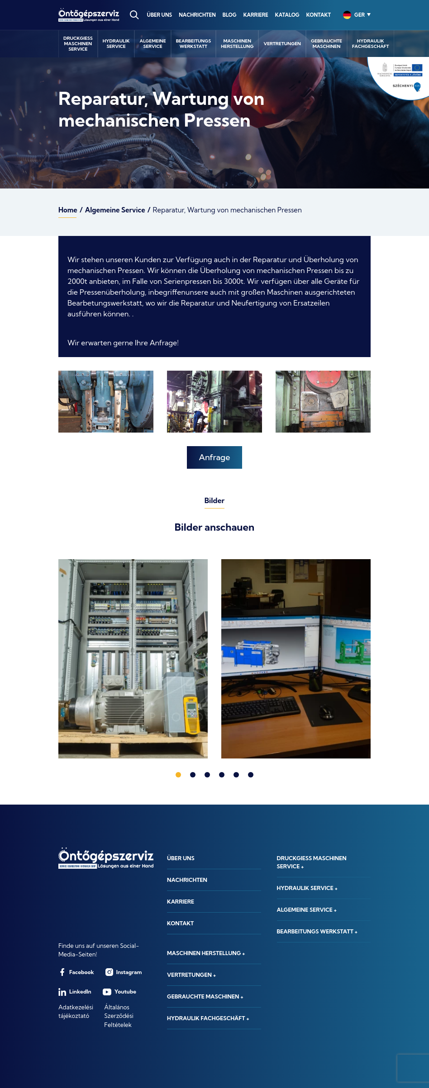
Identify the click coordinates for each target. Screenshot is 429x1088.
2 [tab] (192, 774)
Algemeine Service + (307, 909)
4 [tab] (221, 774)
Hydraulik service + (307, 888)
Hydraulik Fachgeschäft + (208, 1018)
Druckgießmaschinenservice (78, 43)
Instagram (123, 972)
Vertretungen (282, 44)
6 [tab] (250, 774)
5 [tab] (236, 774)
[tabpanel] (133, 658)
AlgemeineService (152, 43)
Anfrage (214, 457)
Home (67, 210)
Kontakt (318, 15)
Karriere (255, 15)
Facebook (76, 972)
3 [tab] (207, 774)
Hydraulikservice (116, 43)
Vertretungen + (191, 974)
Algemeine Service (115, 210)
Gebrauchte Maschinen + (205, 996)
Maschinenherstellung (237, 43)
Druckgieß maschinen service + (312, 862)
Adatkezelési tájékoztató (75, 1011)
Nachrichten (197, 15)
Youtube (119, 992)
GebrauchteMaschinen (326, 43)
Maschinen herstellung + (206, 953)
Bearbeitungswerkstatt (193, 43)
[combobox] (354, 15)
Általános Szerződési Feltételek (118, 1015)
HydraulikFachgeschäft (370, 43)
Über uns (159, 15)
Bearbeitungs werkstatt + (317, 931)
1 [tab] (178, 774)
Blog (230, 15)
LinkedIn (74, 992)
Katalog (287, 15)
